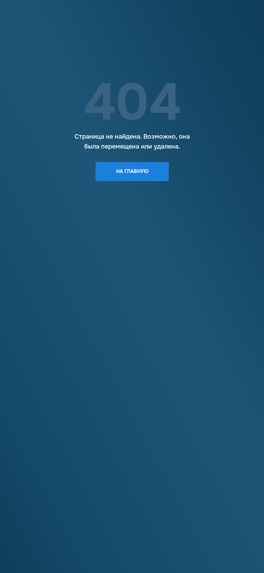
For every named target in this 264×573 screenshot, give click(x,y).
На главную (132, 171)
